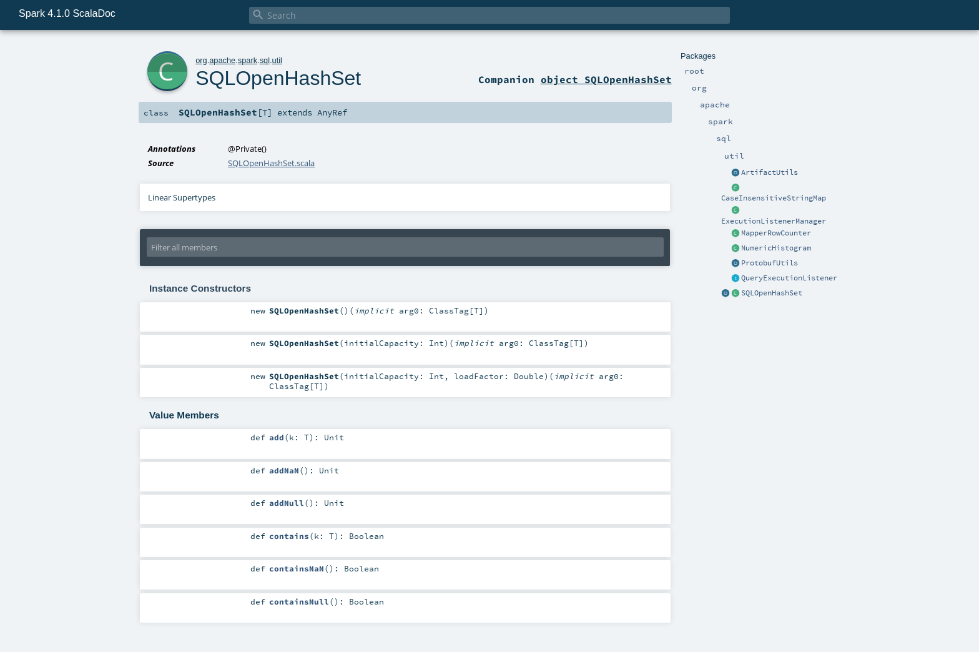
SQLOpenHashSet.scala (271, 163)
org (201, 60)
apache (222, 60)
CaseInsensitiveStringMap (773, 198)
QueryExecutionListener (789, 278)
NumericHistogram (776, 248)
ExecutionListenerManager (773, 221)
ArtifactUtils (769, 172)
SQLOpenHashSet (771, 293)
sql (265, 60)
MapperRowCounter (776, 233)
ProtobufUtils (769, 263)
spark (247, 60)
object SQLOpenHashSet (606, 79)
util (277, 60)
